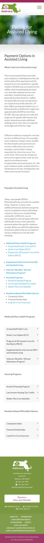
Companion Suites (14, 423)
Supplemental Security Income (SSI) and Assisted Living (21, 351)
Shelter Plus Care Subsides (19, 286)
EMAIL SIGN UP (23, 509)
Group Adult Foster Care (17, 329)
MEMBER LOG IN (12, 507)
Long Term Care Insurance (19, 302)
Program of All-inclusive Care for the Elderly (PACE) (20, 342)
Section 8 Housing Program (19, 280)
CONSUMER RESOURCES (20, 520)
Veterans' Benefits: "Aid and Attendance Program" (18, 360)
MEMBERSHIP (26, 517)
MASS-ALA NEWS (21, 525)
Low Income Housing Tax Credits (22, 283)
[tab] (22, 330)
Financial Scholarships (15, 429)
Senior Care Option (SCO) (19, 249)
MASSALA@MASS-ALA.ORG (22, 487)
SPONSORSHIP (16, 522)
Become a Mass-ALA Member (22, 498)
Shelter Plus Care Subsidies (18, 398)
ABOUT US (14, 517)
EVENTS (28, 522)
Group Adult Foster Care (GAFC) (22, 246)
